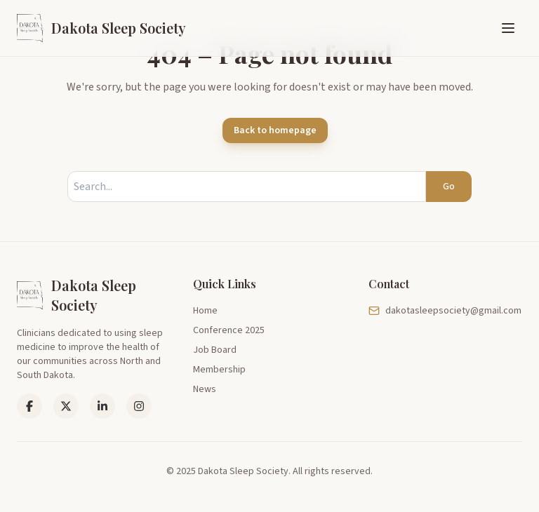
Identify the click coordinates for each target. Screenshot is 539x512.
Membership (219, 370)
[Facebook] (29, 406)
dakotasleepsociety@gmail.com (444, 311)
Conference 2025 (229, 330)
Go (449, 187)
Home (205, 311)
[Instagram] (139, 406)
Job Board (215, 350)
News (204, 389)
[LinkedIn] (66, 406)
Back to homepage (275, 130)
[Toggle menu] (508, 28)
